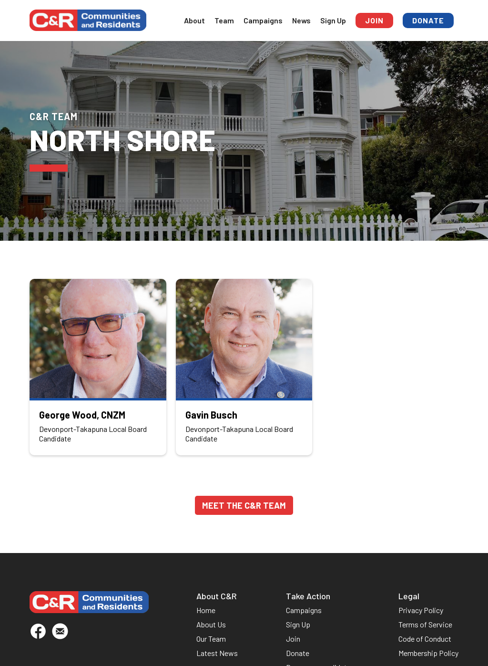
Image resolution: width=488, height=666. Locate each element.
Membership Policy (428, 652)
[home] (88, 20)
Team (224, 20)
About (194, 20)
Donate (428, 20)
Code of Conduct (424, 638)
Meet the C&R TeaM (244, 505)
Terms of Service (425, 624)
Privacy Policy (420, 610)
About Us (211, 624)
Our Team (211, 638)
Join (374, 20)
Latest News (217, 652)
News (301, 20)
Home (205, 610)
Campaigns (263, 20)
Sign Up (333, 20)
